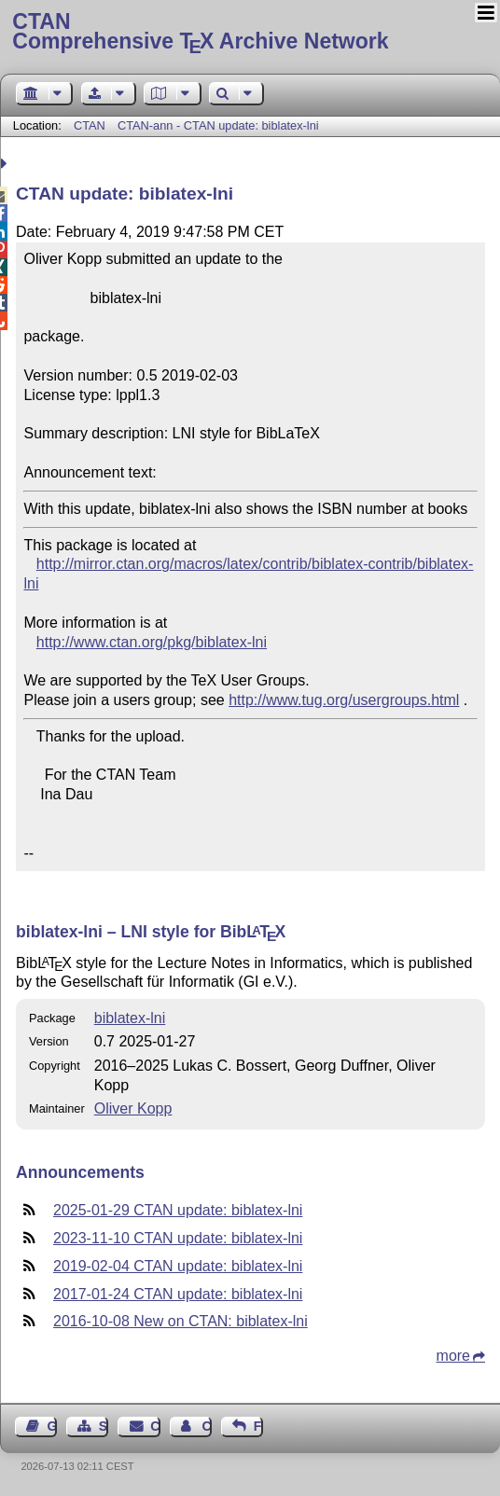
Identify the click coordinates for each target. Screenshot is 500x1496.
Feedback (258, 1426)
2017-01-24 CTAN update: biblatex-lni (177, 1294)
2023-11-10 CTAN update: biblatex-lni (177, 1238)
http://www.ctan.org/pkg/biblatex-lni (151, 642)
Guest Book (52, 1426)
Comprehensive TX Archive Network (249, 32)
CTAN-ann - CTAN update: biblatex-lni (218, 125)
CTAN (89, 125)
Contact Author (206, 1426)
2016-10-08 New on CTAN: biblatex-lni (180, 1321)
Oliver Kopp (133, 1108)
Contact (155, 1426)
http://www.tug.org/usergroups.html (344, 700)
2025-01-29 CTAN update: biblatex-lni (177, 1210)
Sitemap (103, 1426)
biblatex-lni (129, 1018)
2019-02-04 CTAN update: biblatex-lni (177, 1266)
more (453, 1356)
